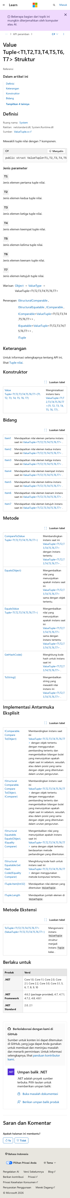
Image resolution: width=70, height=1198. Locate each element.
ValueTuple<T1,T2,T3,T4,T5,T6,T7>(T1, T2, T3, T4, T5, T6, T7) (23, 394)
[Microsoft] (35, 5)
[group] (35, 158)
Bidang (10, 98)
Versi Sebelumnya (34, 1171)
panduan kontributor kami (34, 1057)
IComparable (54, 307)
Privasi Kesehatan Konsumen (19, 1182)
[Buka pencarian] (54, 5)
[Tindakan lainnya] (63, 34)
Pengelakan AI (11, 1171)
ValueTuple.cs (21, 131)
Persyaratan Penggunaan (17, 1187)
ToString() (10, 677)
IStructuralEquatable (31, 307)
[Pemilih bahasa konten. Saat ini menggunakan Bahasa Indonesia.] (16, 1154)
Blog (50, 1171)
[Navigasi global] (3, 5)
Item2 (8, 449)
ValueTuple (44, 314)
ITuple (22, 337)
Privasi (31, 1177)
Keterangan (12, 88)
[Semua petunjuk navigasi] (6, 34)
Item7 (8, 504)
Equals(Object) (13, 570)
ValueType (34, 285)
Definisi (10, 83)
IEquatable (25, 326)
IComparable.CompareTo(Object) (12, 734)
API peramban (21, 34)
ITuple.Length (12, 895)
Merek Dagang (44, 1187)
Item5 (8, 482)
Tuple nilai (16, 362)
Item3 (8, 460)
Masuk (63, 4)
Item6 (8, 493)
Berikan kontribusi (13, 1177)
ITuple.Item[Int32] (15, 884)
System (23, 122)
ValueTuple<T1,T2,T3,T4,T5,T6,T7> (42, 442)
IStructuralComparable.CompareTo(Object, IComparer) (12, 788)
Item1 (8, 438)
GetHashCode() (13, 654)
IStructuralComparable (32, 300)
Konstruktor (13, 93)
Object (19, 285)
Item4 (8, 471)
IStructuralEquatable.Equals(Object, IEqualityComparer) (13, 838)
